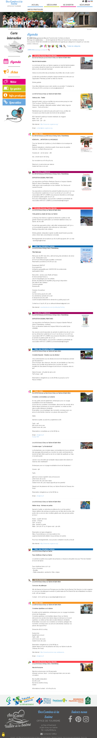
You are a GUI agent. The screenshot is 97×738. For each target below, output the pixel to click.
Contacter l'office (48, 734)
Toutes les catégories (73, 46)
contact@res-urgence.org (44, 128)
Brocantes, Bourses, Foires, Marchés (44, 55)
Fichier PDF (35, 437)
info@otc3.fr (40, 435)
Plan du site (84, 737)
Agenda (12, 61)
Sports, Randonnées (39, 580)
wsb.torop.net (76, 737)
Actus (11, 71)
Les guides (12, 88)
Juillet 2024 (38, 49)
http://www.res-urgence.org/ (49, 124)
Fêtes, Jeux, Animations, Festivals (43, 246)
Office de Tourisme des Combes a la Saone (29, 737)
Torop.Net (59, 737)
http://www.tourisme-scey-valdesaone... (52, 652)
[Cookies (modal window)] (3, 734)
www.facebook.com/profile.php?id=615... (52, 307)
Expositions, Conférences (41, 172)
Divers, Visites (37, 134)
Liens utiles (12, 102)
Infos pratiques (14, 95)
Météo (10, 82)
